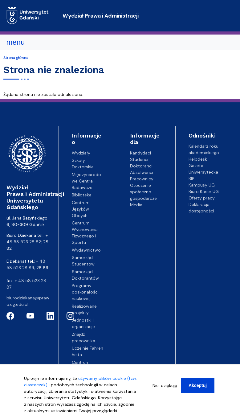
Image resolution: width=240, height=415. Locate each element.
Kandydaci (140, 153)
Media (136, 205)
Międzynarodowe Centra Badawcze (86, 181)
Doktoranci (141, 166)
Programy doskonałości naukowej (85, 292)
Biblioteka (82, 195)
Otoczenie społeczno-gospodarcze (143, 192)
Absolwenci (141, 172)
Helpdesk (198, 159)
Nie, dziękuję (165, 389)
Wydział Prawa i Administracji (101, 15)
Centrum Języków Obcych (81, 209)
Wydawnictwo (86, 250)
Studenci (139, 159)
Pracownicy (141, 179)
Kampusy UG (202, 185)
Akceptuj (198, 389)
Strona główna (15, 57)
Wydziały (81, 153)
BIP (191, 178)
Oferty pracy (202, 198)
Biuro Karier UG (204, 191)
